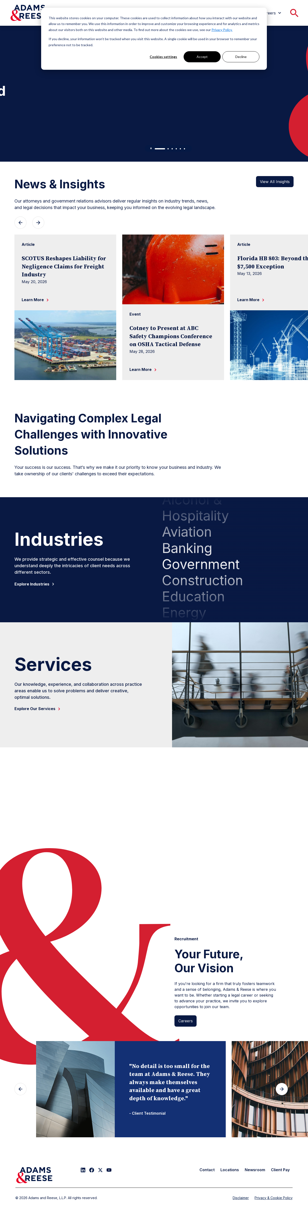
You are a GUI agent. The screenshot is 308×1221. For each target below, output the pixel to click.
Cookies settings (163, 57)
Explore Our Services (38, 708)
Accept (202, 57)
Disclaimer (241, 1198)
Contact (207, 1169)
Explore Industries (35, 584)
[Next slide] (282, 1089)
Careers (185, 1020)
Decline (241, 57)
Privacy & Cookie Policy (274, 1198)
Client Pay (280, 1169)
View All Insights (275, 181)
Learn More (29, 147)
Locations (229, 1169)
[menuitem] (271, 13)
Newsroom (255, 1169)
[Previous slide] (20, 1089)
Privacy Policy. (222, 30)
